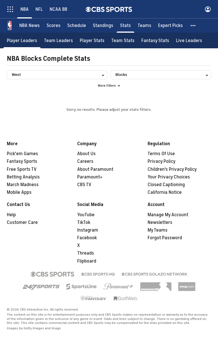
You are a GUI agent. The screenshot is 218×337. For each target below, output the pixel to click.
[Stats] (125, 25)
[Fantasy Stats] (155, 40)
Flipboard (86, 261)
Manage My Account (168, 215)
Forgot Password (165, 238)
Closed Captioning (166, 185)
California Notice (165, 192)
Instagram (87, 230)
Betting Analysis (23, 177)
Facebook (87, 238)
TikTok (83, 222)
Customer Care (22, 222)
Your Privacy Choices (169, 177)
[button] (193, 25)
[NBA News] (29, 25)
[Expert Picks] (170, 25)
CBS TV (84, 185)
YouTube (86, 215)
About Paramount (95, 169)
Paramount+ (89, 177)
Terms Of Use (161, 154)
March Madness (23, 185)
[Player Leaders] (22, 40)
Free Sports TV (22, 169)
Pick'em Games (22, 154)
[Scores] (53, 25)
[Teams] (144, 25)
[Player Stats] (92, 40)
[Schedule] (76, 25)
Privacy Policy (161, 161)
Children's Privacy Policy (172, 169)
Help (11, 215)
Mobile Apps (19, 192)
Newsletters (160, 222)
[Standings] (103, 25)
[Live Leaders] (189, 40)
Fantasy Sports (22, 161)
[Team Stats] (123, 40)
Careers (85, 161)
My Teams (157, 230)
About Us (86, 154)
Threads (85, 253)
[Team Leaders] (58, 40)
